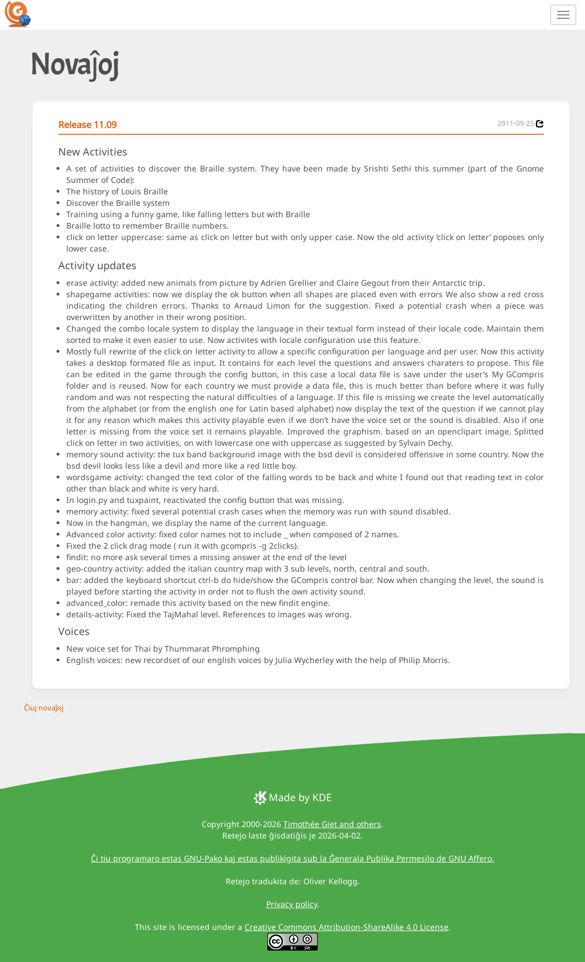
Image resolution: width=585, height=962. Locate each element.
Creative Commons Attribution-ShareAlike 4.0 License (346, 926)
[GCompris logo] (24, 13)
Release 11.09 (87, 124)
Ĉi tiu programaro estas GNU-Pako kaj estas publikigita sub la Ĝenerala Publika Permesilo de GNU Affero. (292, 858)
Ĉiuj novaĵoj (43, 707)
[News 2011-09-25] (540, 123)
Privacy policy (291, 904)
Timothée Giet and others (332, 824)
